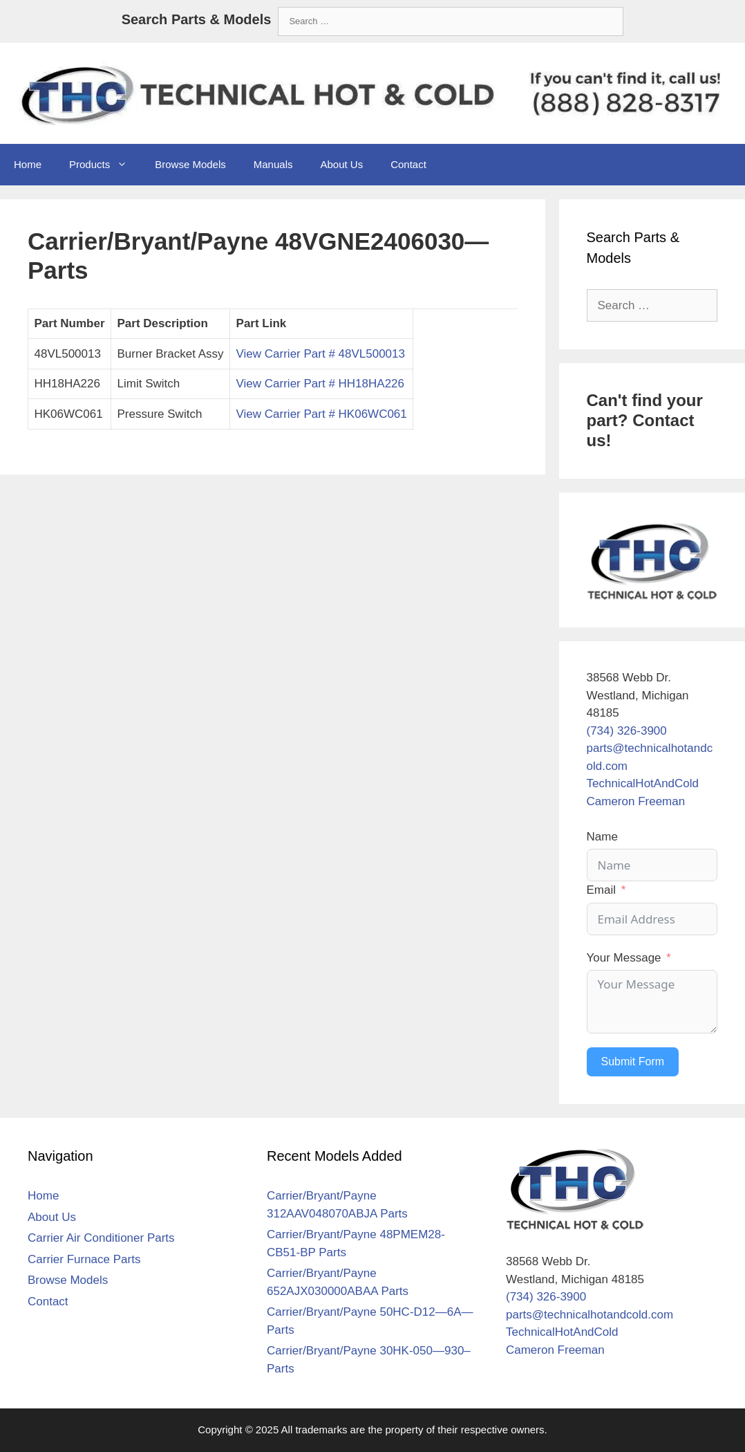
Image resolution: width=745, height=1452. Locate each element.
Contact (408, 164)
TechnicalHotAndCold (643, 783)
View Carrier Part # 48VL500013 (320, 353)
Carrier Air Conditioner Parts (101, 1237)
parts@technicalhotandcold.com (589, 1314)
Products (105, 164)
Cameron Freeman (636, 801)
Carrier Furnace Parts (84, 1259)
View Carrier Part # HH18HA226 (320, 383)
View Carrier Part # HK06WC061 (321, 414)
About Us (341, 164)
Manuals (273, 164)
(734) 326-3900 (627, 730)
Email (601, 890)
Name (602, 836)
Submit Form (633, 1061)
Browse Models (190, 164)
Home (27, 164)
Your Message (624, 957)
